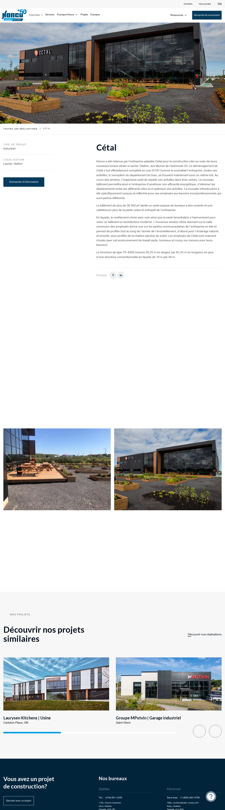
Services (49, 14)
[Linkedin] (120, 275)
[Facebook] (113, 275)
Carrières (188, 4)
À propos (95, 14)
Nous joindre (205, 4)
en (220, 4)
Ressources (178, 15)
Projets (84, 14)
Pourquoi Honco (67, 14)
